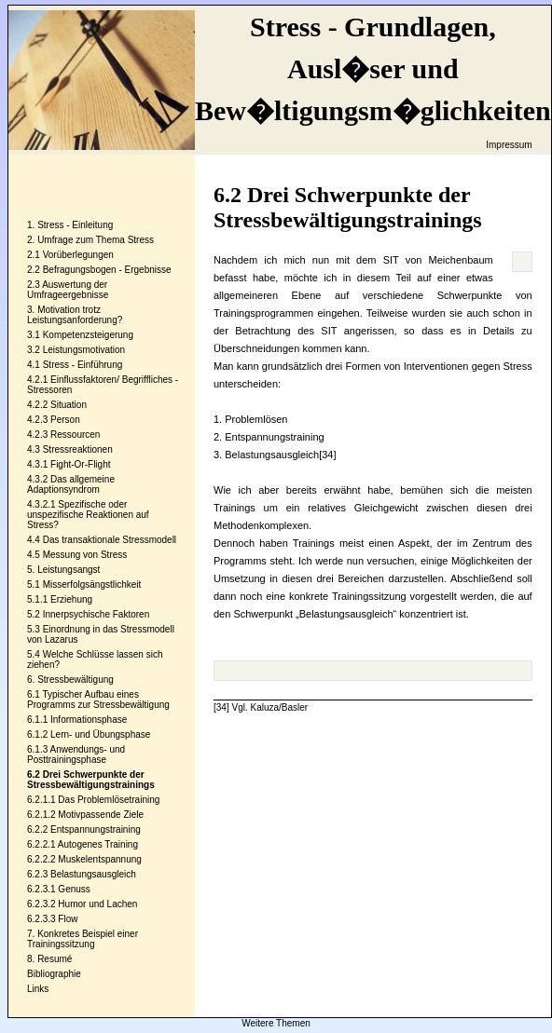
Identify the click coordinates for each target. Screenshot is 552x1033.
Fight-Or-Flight (80, 464)
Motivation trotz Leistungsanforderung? (74, 315)
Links (37, 989)
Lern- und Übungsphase (100, 734)
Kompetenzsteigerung (88, 335)
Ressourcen (75, 434)
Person (65, 420)
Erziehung (71, 599)
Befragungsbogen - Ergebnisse (107, 270)
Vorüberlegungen (78, 255)
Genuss (74, 889)
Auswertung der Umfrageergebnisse (67, 289)
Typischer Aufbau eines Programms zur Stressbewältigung (98, 699)
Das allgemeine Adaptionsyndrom (71, 484)
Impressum (508, 145)
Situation (68, 405)
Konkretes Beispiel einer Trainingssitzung (82, 939)
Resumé (54, 959)
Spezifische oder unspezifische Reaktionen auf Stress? (88, 514)
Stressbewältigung (75, 679)
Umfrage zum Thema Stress (95, 240)
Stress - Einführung (83, 365)
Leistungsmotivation (84, 350)
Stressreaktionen (78, 449)
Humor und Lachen (97, 904)
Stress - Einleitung (75, 225)
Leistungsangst (68, 569)
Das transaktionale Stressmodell (109, 540)
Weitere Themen (276, 1023)
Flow (67, 919)
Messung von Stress (85, 555)
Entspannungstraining (95, 829)
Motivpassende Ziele (101, 814)
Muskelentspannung (100, 859)
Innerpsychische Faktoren (96, 614)
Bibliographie (54, 974)
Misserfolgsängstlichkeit (92, 584)
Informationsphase (88, 719)
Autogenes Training (98, 844)
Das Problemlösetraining (108, 800)
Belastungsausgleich (93, 874)
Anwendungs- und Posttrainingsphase (76, 754)
